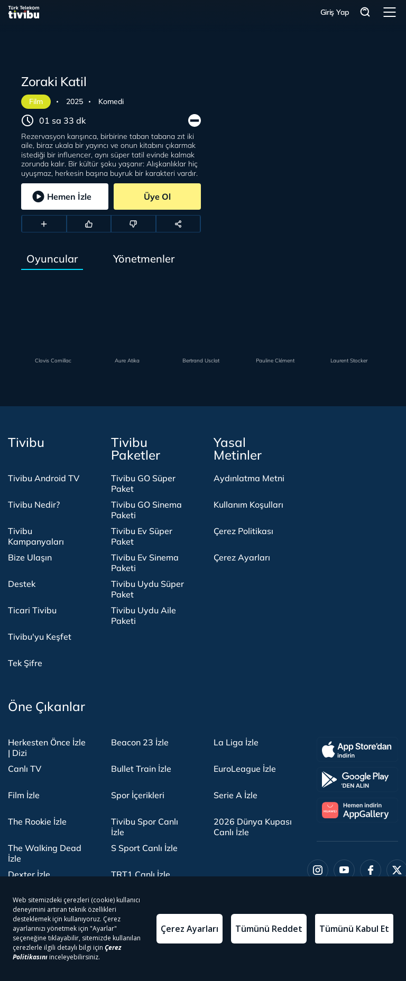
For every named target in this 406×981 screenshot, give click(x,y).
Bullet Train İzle (141, 768)
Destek (21, 583)
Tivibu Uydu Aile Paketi (143, 615)
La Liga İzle (236, 742)
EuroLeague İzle (245, 768)
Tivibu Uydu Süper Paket (147, 589)
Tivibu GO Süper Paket (143, 483)
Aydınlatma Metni (249, 478)
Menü (389, 12)
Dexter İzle (29, 874)
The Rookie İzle (37, 821)
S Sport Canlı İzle (144, 848)
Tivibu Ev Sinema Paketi (145, 562)
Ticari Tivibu (32, 610)
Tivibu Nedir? (34, 504)
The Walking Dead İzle (44, 853)
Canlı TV (24, 768)
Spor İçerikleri (137, 795)
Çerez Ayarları (242, 557)
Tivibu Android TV (43, 478)
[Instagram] (317, 870)
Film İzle (24, 795)
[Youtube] (344, 870)
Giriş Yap (334, 12)
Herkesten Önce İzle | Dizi (47, 747)
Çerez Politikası (243, 531)
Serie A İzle (235, 795)
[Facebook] (370, 870)
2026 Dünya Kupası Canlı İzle (253, 826)
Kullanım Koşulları (248, 504)
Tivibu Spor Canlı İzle (144, 826)
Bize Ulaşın (30, 557)
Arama (365, 12)
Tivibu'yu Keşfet (39, 636)
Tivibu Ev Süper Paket (141, 536)
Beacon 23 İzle (140, 742)
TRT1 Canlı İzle (140, 874)
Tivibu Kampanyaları (36, 536)
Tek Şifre (25, 663)
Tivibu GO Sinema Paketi (146, 509)
